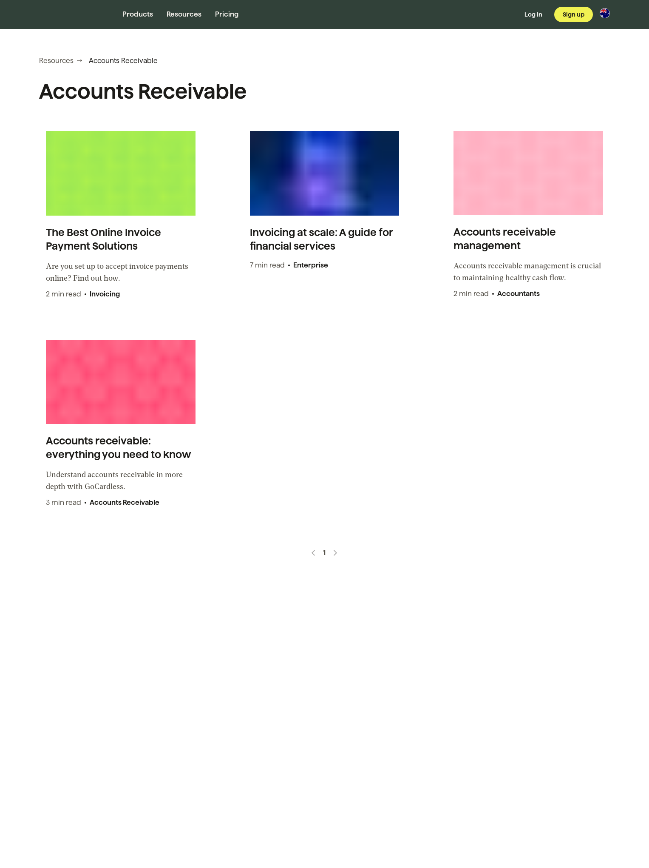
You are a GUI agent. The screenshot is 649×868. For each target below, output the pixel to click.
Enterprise (310, 265)
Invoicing (105, 294)
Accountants (518, 293)
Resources (184, 14)
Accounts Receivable (124, 502)
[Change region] (605, 13)
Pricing (226, 14)
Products (137, 14)
